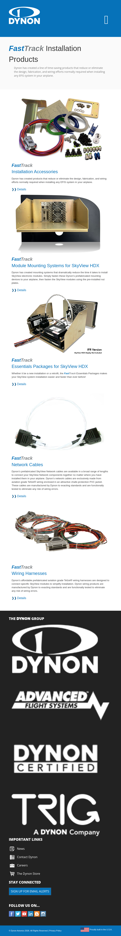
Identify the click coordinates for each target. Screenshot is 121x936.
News (21, 849)
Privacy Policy (55, 931)
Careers (22, 865)
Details (21, 189)
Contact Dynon (27, 857)
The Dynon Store (28, 874)
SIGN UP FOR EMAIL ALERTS (30, 891)
